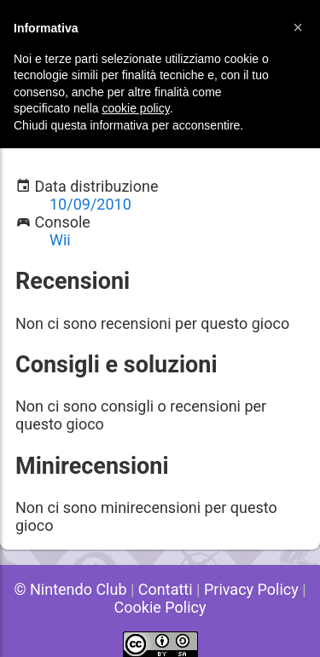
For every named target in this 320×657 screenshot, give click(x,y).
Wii (60, 240)
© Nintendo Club (70, 589)
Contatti (165, 589)
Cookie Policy (160, 607)
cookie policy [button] (136, 108)
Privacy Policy (251, 589)
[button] (297, 27)
